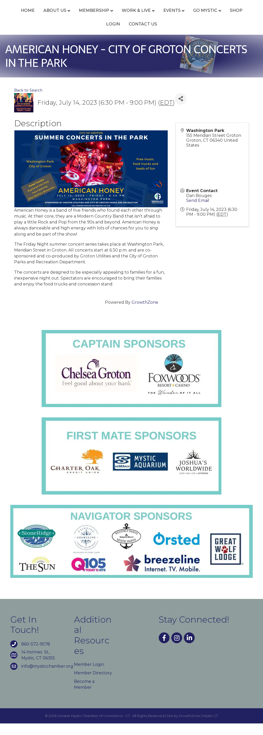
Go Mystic (89, 35)
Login (142, 35)
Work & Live (135, 16)
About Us (54, 16)
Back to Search (28, 102)
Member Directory (93, 684)
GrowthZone (145, 313)
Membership (93, 16)
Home (27, 16)
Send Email (197, 212)
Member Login (89, 675)
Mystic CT (210, 727)
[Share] (180, 110)
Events (171, 16)
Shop (120, 35)
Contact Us (172, 35)
